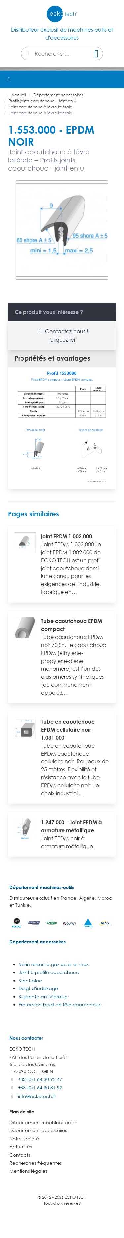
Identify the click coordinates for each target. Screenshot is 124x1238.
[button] (115, 79)
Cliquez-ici (62, 339)
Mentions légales (28, 1171)
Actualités (20, 1146)
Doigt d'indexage (38, 988)
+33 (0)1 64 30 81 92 (40, 1087)
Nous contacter (26, 1038)
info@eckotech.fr (37, 1096)
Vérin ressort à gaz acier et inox (54, 964)
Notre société (24, 1138)
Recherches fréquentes (35, 1163)
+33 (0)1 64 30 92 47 (40, 1079)
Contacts (19, 1155)
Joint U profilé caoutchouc (49, 972)
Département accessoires (37, 941)
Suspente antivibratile (43, 996)
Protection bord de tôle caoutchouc (60, 1004)
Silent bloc (30, 980)
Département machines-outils (41, 887)
